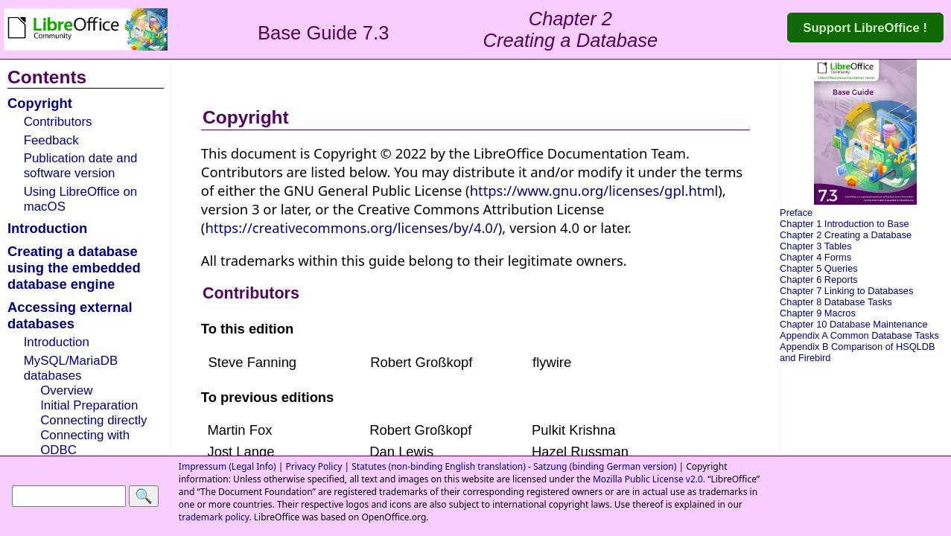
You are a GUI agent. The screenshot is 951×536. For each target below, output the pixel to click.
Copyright (39, 103)
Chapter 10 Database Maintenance (853, 324)
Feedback (51, 140)
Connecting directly (93, 420)
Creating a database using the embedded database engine (74, 267)
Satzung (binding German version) (604, 466)
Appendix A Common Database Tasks (859, 335)
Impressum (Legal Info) (227, 466)
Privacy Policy (314, 466)
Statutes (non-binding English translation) (439, 466)
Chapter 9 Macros (818, 313)
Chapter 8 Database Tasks (836, 301)
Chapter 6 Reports (819, 279)
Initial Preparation (89, 405)
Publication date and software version (81, 165)
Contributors (58, 122)
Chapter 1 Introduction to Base (844, 223)
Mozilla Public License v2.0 (648, 479)
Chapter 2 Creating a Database (846, 234)
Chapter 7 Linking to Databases (846, 290)
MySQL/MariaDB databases (71, 368)
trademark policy (214, 517)
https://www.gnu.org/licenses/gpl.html (594, 190)
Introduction (47, 228)
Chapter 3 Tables (816, 246)
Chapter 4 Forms (815, 257)
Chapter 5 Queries (819, 268)
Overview (66, 390)
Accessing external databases (70, 315)
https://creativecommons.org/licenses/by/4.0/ (351, 227)
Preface (796, 212)
